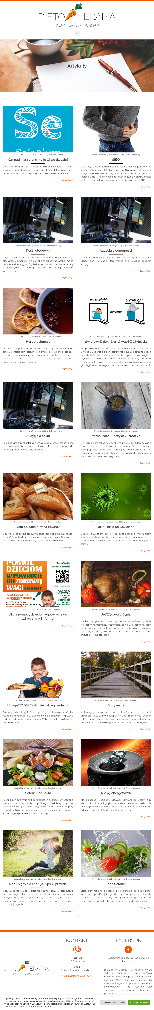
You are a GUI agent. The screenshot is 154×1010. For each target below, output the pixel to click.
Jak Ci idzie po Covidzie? (116, 527)
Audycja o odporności (116, 250)
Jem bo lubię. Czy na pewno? (38, 527)
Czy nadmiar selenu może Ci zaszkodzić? (38, 159)
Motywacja (116, 705)
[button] (77, 33)
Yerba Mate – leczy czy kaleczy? (116, 436)
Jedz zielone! (116, 884)
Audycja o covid (38, 436)
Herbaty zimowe (38, 341)
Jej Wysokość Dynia (116, 614)
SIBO (116, 159)
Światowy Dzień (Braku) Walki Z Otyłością (116, 341)
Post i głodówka (38, 250)
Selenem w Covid (38, 793)
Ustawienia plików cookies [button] (113, 1002)
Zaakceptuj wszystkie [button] (139, 1002)
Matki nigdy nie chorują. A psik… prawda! (38, 884)
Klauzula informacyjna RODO (77, 976)
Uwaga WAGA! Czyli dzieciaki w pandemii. (38, 705)
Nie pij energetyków (116, 793)
